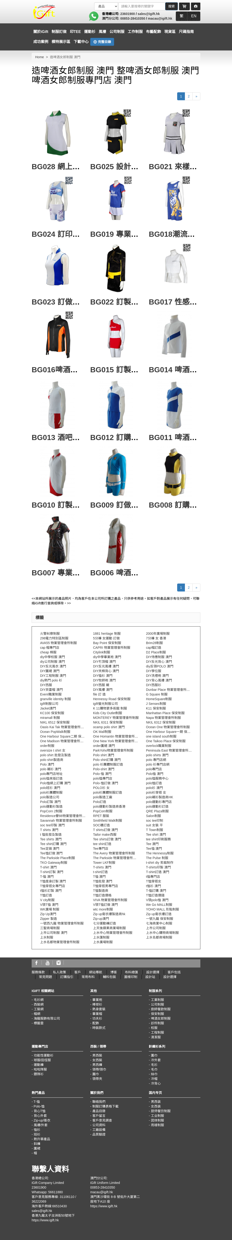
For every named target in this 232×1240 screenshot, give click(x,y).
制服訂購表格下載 (105, 1106)
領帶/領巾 (99, 1069)
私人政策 (59, 972)
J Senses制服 (156, 704)
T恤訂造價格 (102, 895)
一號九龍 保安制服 (159, 919)
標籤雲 (39, 1023)
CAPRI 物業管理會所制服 (111, 647)
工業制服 (157, 1000)
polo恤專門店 (102, 778)
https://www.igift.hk (45, 1220)
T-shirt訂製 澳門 (51, 872)
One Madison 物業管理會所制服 (63, 741)
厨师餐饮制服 (161, 1111)
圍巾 (95, 1074)
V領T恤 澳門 (49, 905)
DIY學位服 (153, 671)
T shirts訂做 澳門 (105, 830)
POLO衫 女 (101, 788)
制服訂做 (59, 32)
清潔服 (156, 1037)
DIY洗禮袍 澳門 (157, 675)
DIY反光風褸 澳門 (106, 666)
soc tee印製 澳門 (52, 825)
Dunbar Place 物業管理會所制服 (169, 690)
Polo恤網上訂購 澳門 (55, 783)
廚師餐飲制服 (161, 1009)
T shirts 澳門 (49, 830)
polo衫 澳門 (154, 788)
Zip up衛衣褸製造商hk (109, 914)
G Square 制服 (157, 694)
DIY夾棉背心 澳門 (106, 671)
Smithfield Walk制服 (107, 820)
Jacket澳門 (48, 708)
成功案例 (40, 42)
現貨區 (170, 32)
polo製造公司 (49, 797)
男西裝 (97, 1055)
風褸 (102, 32)
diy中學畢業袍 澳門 (107, 657)
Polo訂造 (99, 802)
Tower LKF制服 (104, 862)
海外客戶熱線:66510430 (49, 1206)
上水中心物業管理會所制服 (112, 933)
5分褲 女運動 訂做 (106, 638)
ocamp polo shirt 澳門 (109, 727)
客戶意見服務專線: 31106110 (53, 1197)
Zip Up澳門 (48, 914)
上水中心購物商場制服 (162, 933)
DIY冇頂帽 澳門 (104, 661)
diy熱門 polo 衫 (51, 680)
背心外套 (40, 1116)
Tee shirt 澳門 (156, 834)
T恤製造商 (100, 890)
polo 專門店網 (156, 760)
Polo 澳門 (47, 764)
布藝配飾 (153, 32)
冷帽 (154, 1079)
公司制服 (116, 32)
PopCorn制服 (102, 811)
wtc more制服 (103, 909)
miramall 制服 (50, 718)
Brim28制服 (154, 643)
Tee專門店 (100, 848)
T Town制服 (154, 830)
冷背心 (156, 1083)
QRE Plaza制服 (157, 811)
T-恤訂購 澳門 (156, 890)
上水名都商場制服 (159, 937)
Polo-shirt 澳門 (103, 769)
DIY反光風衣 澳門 (53, 666)
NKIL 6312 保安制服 (161, 722)
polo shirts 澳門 (157, 755)
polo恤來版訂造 (51, 778)
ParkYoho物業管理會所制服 (113, 750)
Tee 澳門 (152, 844)
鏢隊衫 (39, 1074)
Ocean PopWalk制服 (55, 732)
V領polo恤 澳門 (157, 900)
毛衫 (154, 1065)
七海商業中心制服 (159, 923)
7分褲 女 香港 (156, 638)
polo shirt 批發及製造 (55, 755)
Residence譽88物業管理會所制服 (64, 816)
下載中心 (81, 42)
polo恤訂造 (154, 783)
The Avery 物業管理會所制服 (114, 853)
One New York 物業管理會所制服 (117, 741)
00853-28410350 (132, 18)
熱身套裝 (98, 1009)
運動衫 (89, 32)
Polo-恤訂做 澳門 (105, 783)
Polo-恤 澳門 (102, 774)
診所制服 (157, 1023)
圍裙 (37, 1148)
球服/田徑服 (42, 1060)
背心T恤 (40, 1111)
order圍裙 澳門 (104, 746)
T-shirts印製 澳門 (158, 867)
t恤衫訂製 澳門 (51, 890)
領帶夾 (97, 1079)
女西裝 (97, 1060)
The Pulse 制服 (157, 858)
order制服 (47, 746)
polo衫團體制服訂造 (107, 792)
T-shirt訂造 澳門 (157, 872)
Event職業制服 (51, 694)
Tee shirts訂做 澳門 (107, 839)
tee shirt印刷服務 (158, 839)
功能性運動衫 (43, 1055)
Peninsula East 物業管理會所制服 (170, 750)
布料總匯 (131, 972)
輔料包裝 (109, 977)
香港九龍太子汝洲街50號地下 (53, 1215)
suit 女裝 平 (154, 825)
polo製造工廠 (102, 797)
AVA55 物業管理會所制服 (58, 643)
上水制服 (46, 937)
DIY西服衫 (153, 685)
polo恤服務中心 (157, 778)
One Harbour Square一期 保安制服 (171, 732)
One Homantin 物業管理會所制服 (117, 736)
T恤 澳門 (99, 876)
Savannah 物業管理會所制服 (61, 820)
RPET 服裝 (101, 816)
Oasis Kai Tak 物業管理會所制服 (63, 727)
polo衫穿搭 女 (156, 792)
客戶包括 (174, 972)
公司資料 (98, 1125)
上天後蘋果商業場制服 (109, 928)
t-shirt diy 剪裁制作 (159, 862)
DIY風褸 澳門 (102, 690)
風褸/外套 (41, 1125)
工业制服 (157, 1116)
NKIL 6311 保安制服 (108, 722)
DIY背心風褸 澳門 (159, 680)
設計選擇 (152, 972)
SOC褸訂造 (101, 825)
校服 (154, 1028)
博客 (113, 972)
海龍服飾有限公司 (47, 1018)
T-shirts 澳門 (102, 867)
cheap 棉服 (48, 652)
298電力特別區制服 (54, 638)
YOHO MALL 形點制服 (162, 909)
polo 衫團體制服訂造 (108, 764)
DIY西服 (46, 685)
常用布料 (88, 977)
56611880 (55, 1192)
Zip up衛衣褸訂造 (159, 914)
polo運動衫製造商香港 (109, 806)
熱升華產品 (42, 1139)
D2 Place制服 (156, 652)
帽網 (37, 1014)
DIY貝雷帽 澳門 (51, 690)
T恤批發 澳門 (102, 881)
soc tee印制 (154, 820)
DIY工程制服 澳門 (53, 675)
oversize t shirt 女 (52, 750)
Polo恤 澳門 (154, 774)
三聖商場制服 (50, 928)
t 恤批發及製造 (51, 834)
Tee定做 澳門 (49, 848)
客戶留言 (98, 1116)
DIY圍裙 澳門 (50, 671)
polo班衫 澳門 (50, 788)
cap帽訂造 (153, 647)
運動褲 (39, 1065)
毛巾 (154, 1069)
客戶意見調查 (102, 1120)
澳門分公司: (111, 18)
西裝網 (39, 1004)
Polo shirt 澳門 (103, 755)
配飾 (95, 1023)
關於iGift (40, 32)
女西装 (156, 1106)
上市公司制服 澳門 (53, 933)
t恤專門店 (153, 876)
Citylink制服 (101, 652)
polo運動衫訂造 (157, 806)
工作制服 (135, 32)
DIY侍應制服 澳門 (159, 657)
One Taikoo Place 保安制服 (166, 741)
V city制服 (47, 900)
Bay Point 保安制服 (107, 643)
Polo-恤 (39, 1106)
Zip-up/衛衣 (42, 1120)
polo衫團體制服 (51, 792)
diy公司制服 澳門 (52, 661)
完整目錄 (102, 42)
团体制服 (157, 1120)
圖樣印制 (130, 977)
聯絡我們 (98, 1102)
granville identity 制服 (55, 699)
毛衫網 (39, 1000)
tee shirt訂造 (102, 844)
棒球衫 (97, 1004)
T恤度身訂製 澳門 (53, 881)
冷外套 (156, 1060)
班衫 (37, 1134)
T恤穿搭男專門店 (105, 886)
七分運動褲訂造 (104, 923)
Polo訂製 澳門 (50, 802)
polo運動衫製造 (51, 806)
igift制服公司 (49, 704)
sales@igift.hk (149, 14)
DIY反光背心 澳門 (159, 661)
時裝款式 (98, 1028)
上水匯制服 (101, 937)
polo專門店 (154, 769)
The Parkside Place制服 (57, 858)
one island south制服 (161, 736)
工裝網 (39, 1009)
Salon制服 (153, 816)
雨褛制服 (157, 1125)
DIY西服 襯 (101, 685)
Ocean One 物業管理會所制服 (168, 727)
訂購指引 (66, 977)
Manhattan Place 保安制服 (165, 713)
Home (39, 57)
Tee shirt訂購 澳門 (53, 844)
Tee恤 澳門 (154, 848)
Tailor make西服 (104, 834)
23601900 (127, 14)
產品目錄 (98, 1111)
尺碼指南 (186, 32)
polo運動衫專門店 (159, 802)
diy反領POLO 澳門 (159, 666)
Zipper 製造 (48, 919)
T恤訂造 (46, 895)
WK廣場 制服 (49, 909)
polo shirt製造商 (51, 760)
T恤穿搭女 (153, 881)
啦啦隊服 (40, 1069)
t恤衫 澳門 (153, 886)
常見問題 (45, 977)
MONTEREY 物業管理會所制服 (116, 718)
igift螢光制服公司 (105, 704)
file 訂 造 (99, 694)
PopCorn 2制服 (51, 811)
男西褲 (97, 1065)
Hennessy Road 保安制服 (112, 699)
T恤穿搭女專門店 (52, 886)
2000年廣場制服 (158, 633)
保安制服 (157, 1014)
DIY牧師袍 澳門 (104, 680)
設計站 (150, 977)
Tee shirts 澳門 (51, 839)
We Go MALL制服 (159, 905)
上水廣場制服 (103, 942)
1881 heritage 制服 (107, 633)
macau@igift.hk (160, 18)
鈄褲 (37, 1144)
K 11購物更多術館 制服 (110, 708)
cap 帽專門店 (49, 647)
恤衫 (37, 1130)
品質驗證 (98, 1134)
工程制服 (157, 1032)
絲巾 (154, 1074)
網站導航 (95, 972)
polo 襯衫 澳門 (50, 769)
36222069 (39, 1201)
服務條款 (38, 972)
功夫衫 (97, 1018)
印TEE (75, 32)
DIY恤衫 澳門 (102, 675)
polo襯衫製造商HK (159, 797)
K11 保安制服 (156, 708)
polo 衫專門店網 (157, 764)
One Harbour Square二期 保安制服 (65, 736)
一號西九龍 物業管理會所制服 (62, 923)
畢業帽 (97, 1014)
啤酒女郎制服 (161, 1018)
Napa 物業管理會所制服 (163, 718)
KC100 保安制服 (52, 713)
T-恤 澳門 (47, 876)
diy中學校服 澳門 (52, 657)
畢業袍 (97, 1000)
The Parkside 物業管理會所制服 (116, 858)
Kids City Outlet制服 (107, 713)
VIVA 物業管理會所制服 (110, 900)
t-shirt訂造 (100, 872)
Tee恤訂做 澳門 (51, 853)
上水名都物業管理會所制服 (59, 942)
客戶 (77, 972)
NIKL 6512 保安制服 (55, 722)
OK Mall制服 (102, 732)
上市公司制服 (156, 928)
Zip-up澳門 (101, 919)
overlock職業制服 (158, 746)
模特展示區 (61, 42)
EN (193, 16)
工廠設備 (98, 1130)
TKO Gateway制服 (53, 862)
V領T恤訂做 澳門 (105, 905)
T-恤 (37, 1102)
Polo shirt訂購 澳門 (107, 760)
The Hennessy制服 (160, 853)
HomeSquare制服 (159, 699)
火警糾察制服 (50, 633)
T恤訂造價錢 (155, 895)
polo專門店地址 (51, 774)
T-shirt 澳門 (48, 867)
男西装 (156, 1102)
